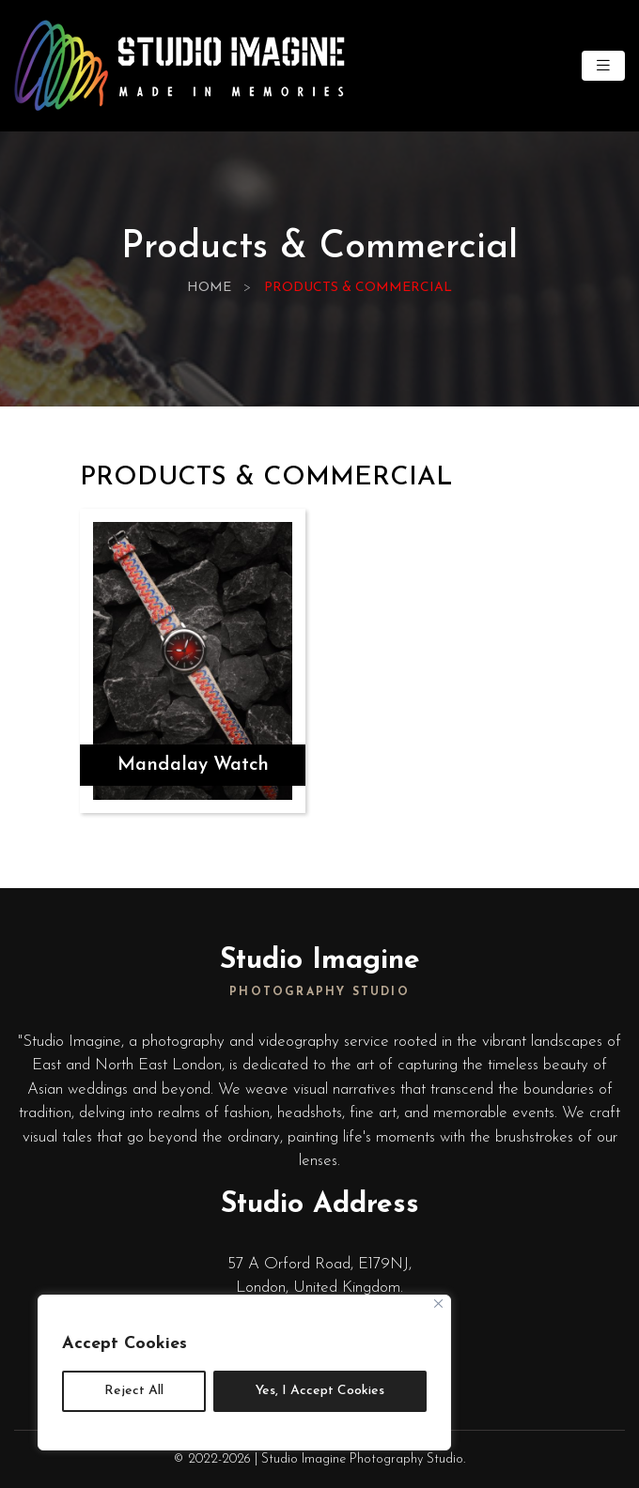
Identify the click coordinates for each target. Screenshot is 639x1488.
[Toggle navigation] (603, 66)
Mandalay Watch (193, 765)
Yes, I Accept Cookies (320, 1391)
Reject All (134, 1391)
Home (209, 288)
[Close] (438, 1303)
